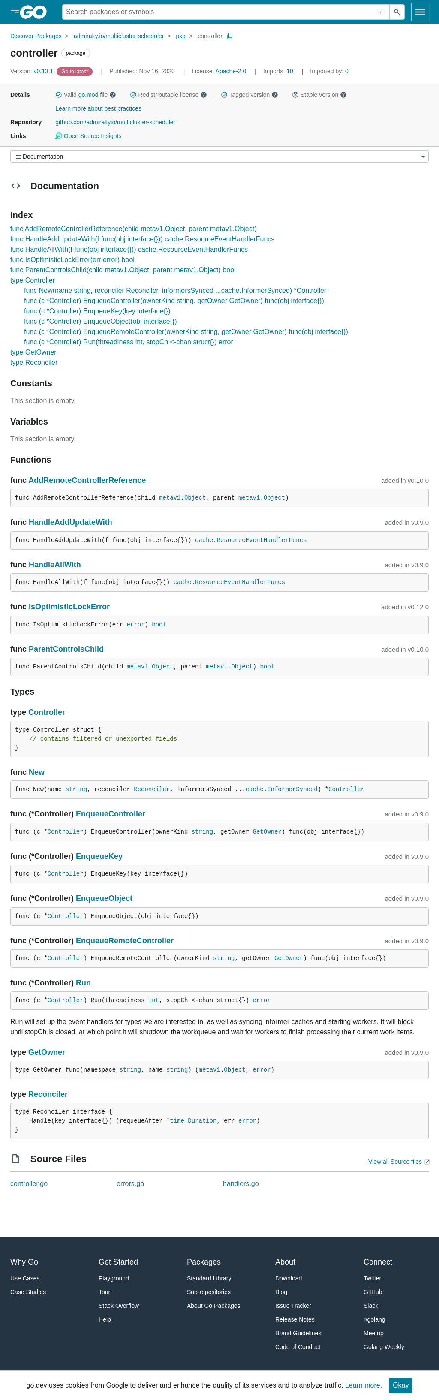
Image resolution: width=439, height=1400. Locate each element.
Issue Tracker (293, 1305)
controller (210, 36)
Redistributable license (168, 94)
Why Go (24, 1262)
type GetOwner (33, 352)
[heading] (36, 12)
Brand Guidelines (298, 1333)
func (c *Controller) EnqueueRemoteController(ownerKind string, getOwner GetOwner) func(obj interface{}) (186, 331)
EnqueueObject (104, 898)
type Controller (32, 280)
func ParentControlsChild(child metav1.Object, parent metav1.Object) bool (123, 270)
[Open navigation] (420, 12)
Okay (401, 1385)
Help (105, 1319)
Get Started (118, 1262)
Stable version (319, 94)
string (76, 789)
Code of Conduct (297, 1346)
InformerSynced (292, 789)
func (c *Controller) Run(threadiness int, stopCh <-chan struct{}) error (128, 342)
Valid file (85, 94)
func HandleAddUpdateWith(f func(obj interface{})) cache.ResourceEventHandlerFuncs (142, 239)
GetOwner (267, 831)
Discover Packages (36, 36)
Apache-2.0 (231, 71)
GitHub (373, 1292)
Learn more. (363, 1385)
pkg (181, 36)
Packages (204, 1262)
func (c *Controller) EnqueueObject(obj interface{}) (100, 321)
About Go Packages (214, 1305)
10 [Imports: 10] (279, 71)
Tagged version (249, 94)
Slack (371, 1305)
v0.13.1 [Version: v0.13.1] (32, 71)
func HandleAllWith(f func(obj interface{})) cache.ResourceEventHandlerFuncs (129, 249)
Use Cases (24, 1278)
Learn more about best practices (98, 108)
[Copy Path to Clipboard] (230, 36)
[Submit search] (397, 12)
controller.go (29, 1183)
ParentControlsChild (66, 649)
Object (195, 497)
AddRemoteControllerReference (87, 480)
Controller (46, 712)
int (153, 1000)
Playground (114, 1278)
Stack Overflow (119, 1305)
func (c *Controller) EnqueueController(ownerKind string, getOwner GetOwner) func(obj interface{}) (174, 300)
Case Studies (28, 1292)
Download (288, 1278)
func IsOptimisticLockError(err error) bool (72, 259)
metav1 (169, 497)
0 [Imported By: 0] (329, 71)
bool (159, 624)
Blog (281, 1292)
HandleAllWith (55, 564)
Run (83, 982)
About (285, 1262)
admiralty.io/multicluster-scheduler (119, 36)
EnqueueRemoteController (125, 940)
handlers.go (241, 1183)
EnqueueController (110, 814)
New (37, 772)
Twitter (372, 1278)
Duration (202, 1120)
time (177, 1120)
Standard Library (209, 1278)
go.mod (88, 94)
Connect (378, 1262)
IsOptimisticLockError (69, 606)
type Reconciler (33, 362)
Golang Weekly (384, 1346)
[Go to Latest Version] (75, 71)
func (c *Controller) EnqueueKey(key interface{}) (97, 311)
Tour (104, 1292)
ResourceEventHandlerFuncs (262, 540)
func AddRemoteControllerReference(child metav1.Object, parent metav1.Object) (133, 228)
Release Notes (295, 1319)
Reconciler (152, 789)
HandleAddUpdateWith (70, 522)
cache (204, 540)
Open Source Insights (88, 135)
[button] (58, 94)
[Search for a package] (226, 12)
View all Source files (395, 1161)
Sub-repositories (209, 1292)
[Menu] (219, 156)
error (135, 624)
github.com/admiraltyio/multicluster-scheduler (115, 122)
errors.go (130, 1183)
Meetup (374, 1333)
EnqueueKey (99, 856)
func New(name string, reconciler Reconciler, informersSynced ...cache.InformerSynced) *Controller (175, 290)
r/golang (374, 1319)
